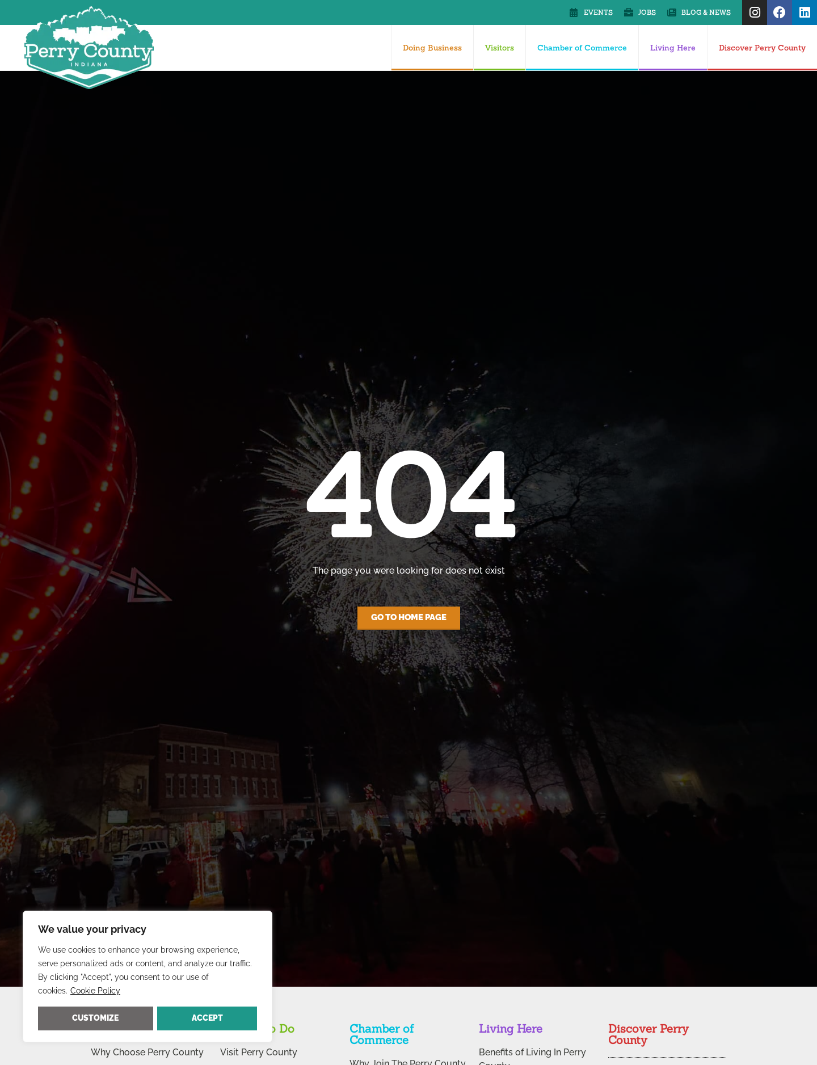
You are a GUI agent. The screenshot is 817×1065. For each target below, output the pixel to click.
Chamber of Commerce (582, 47)
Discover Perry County (762, 47)
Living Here (673, 47)
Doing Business (432, 47)
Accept (207, 1017)
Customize (95, 1017)
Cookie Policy (95, 990)
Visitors (499, 47)
